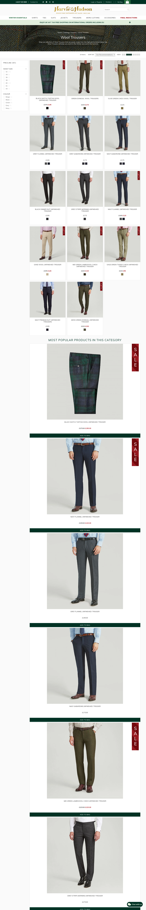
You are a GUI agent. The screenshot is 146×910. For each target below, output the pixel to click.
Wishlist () (110, 2)
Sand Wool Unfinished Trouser (47, 265)
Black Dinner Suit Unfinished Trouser (47, 210)
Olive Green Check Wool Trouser (122, 99)
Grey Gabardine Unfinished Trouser (85, 154)
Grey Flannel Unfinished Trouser (47, 154)
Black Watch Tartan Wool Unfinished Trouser (47, 99)
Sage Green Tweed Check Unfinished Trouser (122, 265)
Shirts (35, 18)
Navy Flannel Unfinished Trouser (122, 209)
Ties (44, 18)
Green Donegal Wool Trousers (85, 99)
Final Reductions (128, 18)
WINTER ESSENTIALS (18, 18)
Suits (53, 18)
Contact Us (34, 2)
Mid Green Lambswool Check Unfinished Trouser (85, 265)
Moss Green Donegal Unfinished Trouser (85, 321)
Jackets (64, 18)
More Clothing (92, 18)
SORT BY (91, 54)
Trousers (76, 18)
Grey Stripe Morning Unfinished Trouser (85, 210)
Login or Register (96, 2)
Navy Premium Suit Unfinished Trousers (47, 321)
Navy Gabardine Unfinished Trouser (122, 154)
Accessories (110, 18)
